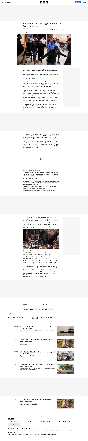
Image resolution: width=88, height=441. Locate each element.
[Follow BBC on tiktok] (24, 431)
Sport (26, 5)
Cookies (32, 433)
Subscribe (78, 2)
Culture (43, 5)
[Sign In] (84, 2)
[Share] (47, 32)
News (23, 5)
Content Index (75, 433)
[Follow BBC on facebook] (20, 431)
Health (39, 5)
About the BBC (22, 433)
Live (61, 5)
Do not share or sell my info (59, 433)
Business (30, 5)
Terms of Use (10, 433)
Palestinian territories (43, 311)
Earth (52, 5)
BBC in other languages (13, 427)
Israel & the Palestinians (28, 311)
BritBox (69, 424)
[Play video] (41, 162)
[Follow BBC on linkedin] (27, 431)
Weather (60, 424)
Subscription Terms (16, 433)
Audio (55, 5)
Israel (36, 311)
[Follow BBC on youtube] (29, 431)
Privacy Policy (28, 433)
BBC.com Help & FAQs (68, 433)
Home (20, 5)
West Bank (51, 311)
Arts (46, 5)
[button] (2, 2)
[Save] (51, 31)
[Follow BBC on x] (17, 431)
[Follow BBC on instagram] (22, 431)
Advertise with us (51, 433)
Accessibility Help (38, 433)
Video (58, 5)
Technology (35, 5)
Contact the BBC (44, 433)
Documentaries (66, 5)
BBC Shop (65, 424)
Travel (49, 5)
